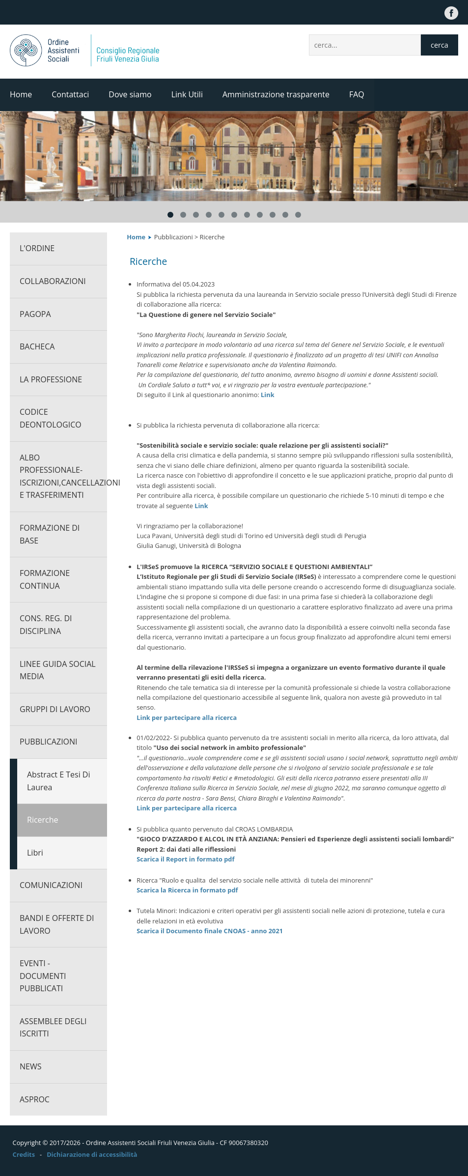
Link (267, 394)
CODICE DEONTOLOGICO (51, 418)
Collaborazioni (53, 281)
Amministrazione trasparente (276, 94)
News (30, 1066)
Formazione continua (45, 579)
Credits (24, 1154)
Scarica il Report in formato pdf (185, 859)
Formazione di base (50, 534)
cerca (439, 45)
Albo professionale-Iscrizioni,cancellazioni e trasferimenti (63, 476)
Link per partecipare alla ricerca (187, 717)
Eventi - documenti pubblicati (43, 976)
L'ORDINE (37, 248)
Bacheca (37, 346)
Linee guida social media (58, 670)
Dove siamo (130, 94)
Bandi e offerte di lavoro (57, 924)
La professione (51, 379)
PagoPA (35, 314)
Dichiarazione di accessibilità (92, 1154)
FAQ (356, 94)
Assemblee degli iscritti (53, 1027)
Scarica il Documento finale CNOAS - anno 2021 (210, 930)
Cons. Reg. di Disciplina (46, 624)
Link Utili (187, 94)
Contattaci (70, 94)
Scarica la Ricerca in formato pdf (187, 890)
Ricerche (42, 819)
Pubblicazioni (49, 741)
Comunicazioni (51, 885)
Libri (35, 852)
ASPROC (35, 1099)
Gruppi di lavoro (55, 709)
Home (21, 94)
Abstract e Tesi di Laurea (58, 781)
